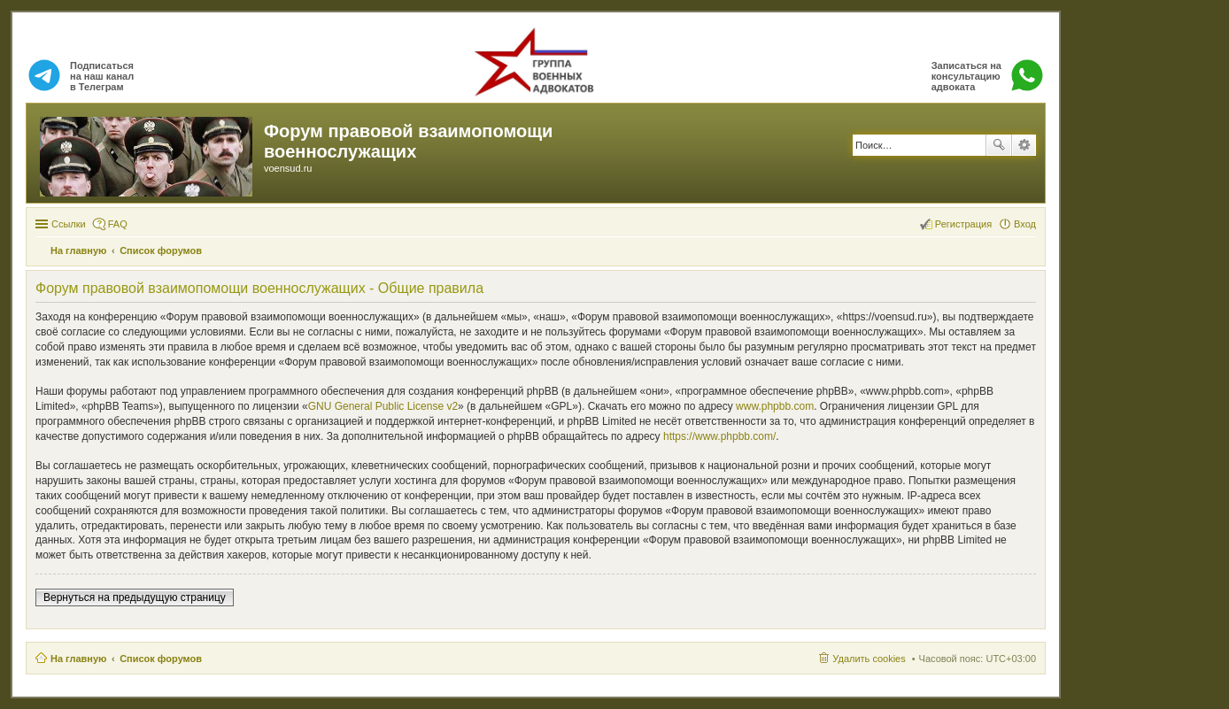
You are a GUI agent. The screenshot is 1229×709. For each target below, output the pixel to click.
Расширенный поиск (1024, 145)
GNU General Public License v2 (383, 406)
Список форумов (161, 658)
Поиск (999, 145)
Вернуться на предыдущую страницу (134, 597)
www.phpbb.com (775, 406)
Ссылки (68, 224)
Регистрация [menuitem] (963, 224)
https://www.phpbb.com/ (719, 436)
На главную (78, 658)
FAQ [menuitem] (118, 224)
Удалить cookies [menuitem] (868, 658)
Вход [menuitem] (1025, 224)
